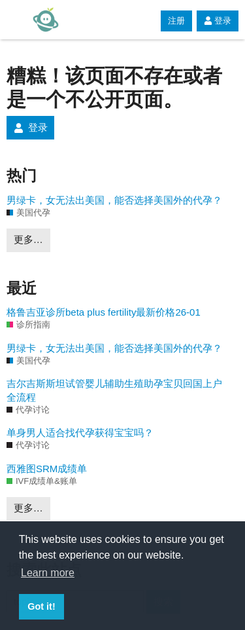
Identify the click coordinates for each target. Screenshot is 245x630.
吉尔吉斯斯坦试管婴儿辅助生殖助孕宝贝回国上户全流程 (114, 390)
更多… (28, 239)
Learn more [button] (47, 572)
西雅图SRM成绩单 (47, 468)
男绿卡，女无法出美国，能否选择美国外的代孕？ (114, 200)
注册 (176, 21)
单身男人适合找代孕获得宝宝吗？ (80, 432)
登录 (217, 21)
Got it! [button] (41, 606)
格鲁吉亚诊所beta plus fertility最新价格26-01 (104, 312)
